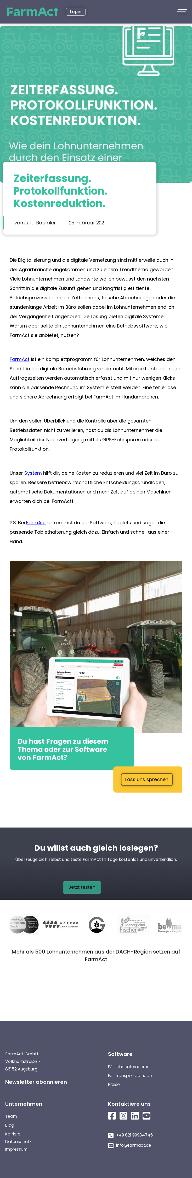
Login (75, 12)
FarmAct (20, 359)
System (33, 473)
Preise (114, 1084)
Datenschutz (18, 1142)
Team (11, 1116)
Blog (9, 1125)
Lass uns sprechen (147, 779)
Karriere (12, 1134)
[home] (33, 12)
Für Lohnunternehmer (129, 1067)
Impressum (16, 1149)
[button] (182, 11)
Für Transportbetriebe (130, 1076)
